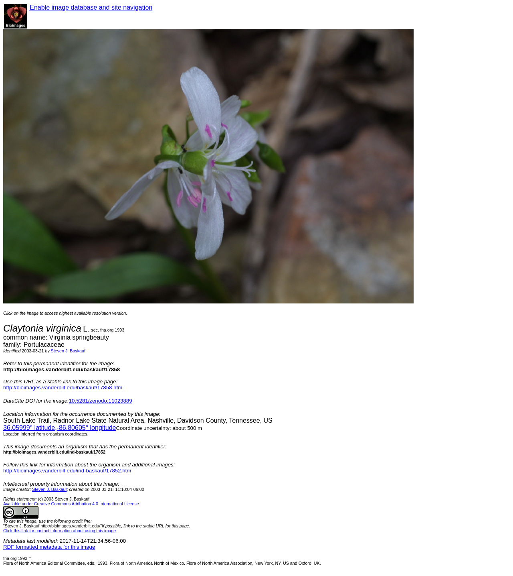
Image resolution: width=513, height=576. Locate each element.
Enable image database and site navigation (90, 7)
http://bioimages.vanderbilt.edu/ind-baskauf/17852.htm (67, 471)
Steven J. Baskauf (68, 350)
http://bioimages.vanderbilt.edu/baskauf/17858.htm (62, 388)
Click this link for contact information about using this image (59, 530)
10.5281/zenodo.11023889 (100, 401)
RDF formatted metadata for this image (49, 547)
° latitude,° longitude (59, 427)
